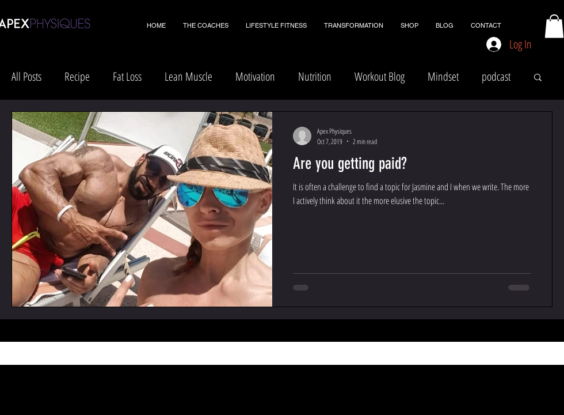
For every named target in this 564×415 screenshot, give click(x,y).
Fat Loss (127, 76)
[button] (554, 26)
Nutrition (314, 76)
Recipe (77, 76)
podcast (496, 76)
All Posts (26, 76)
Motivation (255, 76)
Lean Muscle (188, 76)
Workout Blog (380, 76)
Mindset (443, 76)
